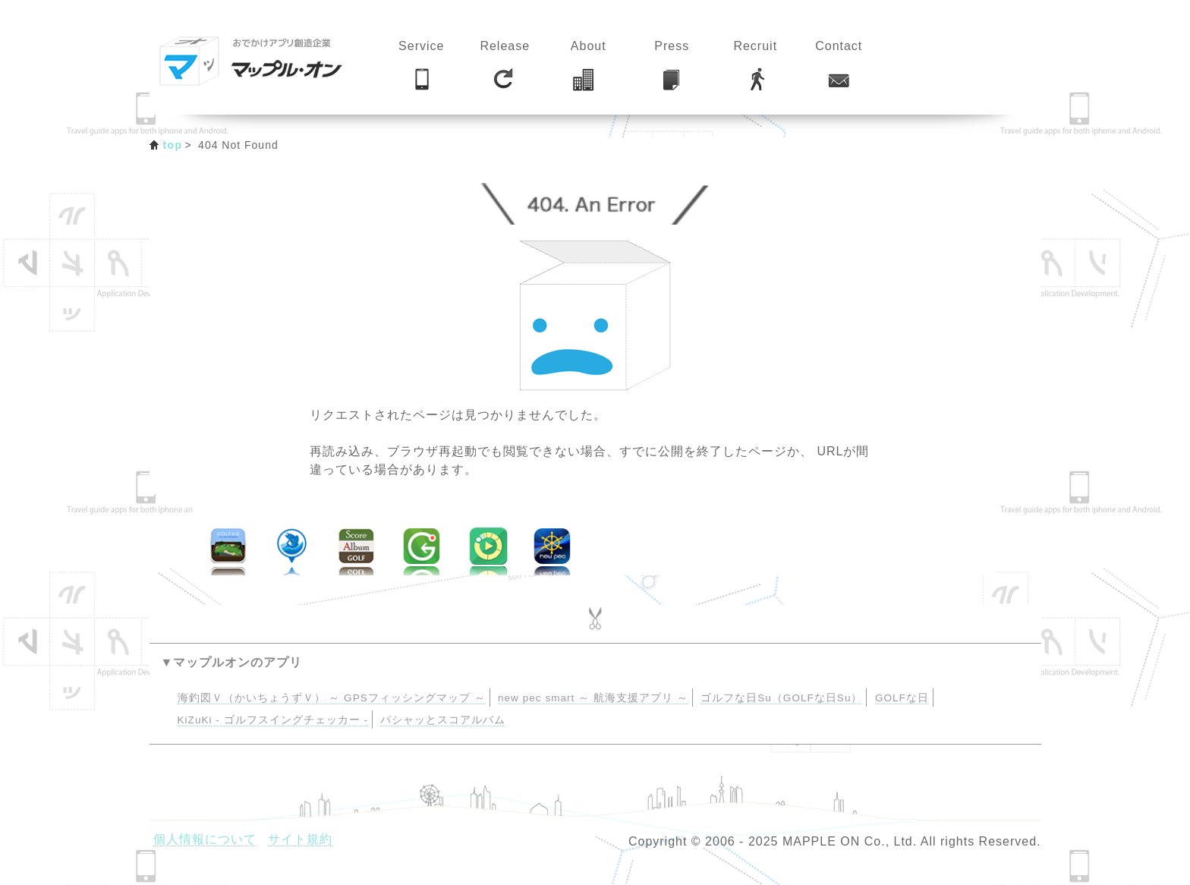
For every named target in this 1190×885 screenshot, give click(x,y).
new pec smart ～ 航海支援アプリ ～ (593, 698)
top (173, 145)
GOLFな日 (902, 698)
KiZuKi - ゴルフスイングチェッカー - (273, 720)
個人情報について (205, 839)
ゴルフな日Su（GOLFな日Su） (781, 698)
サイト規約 (300, 839)
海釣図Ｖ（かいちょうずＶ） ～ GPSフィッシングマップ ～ (332, 698)
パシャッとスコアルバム (442, 720)
